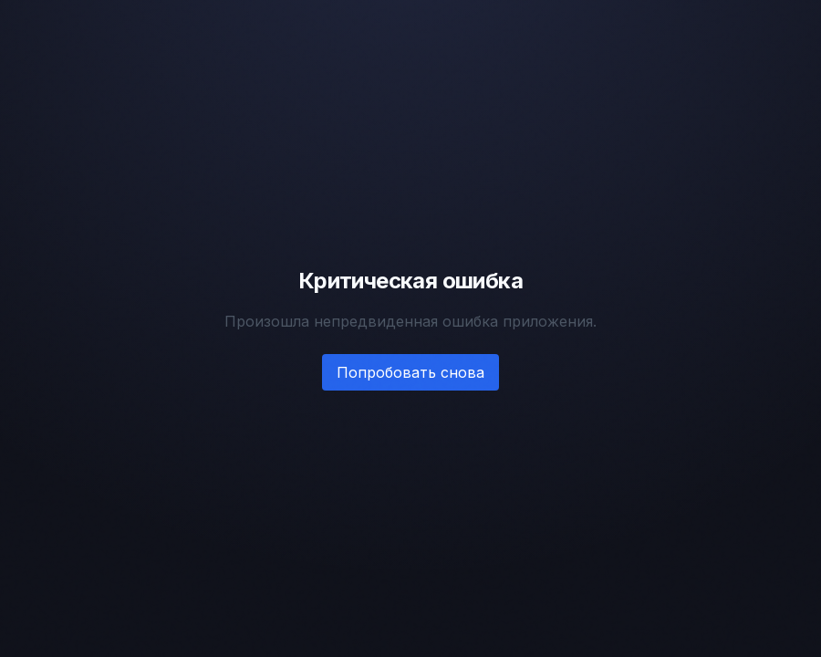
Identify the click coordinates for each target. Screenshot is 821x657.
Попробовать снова (410, 372)
